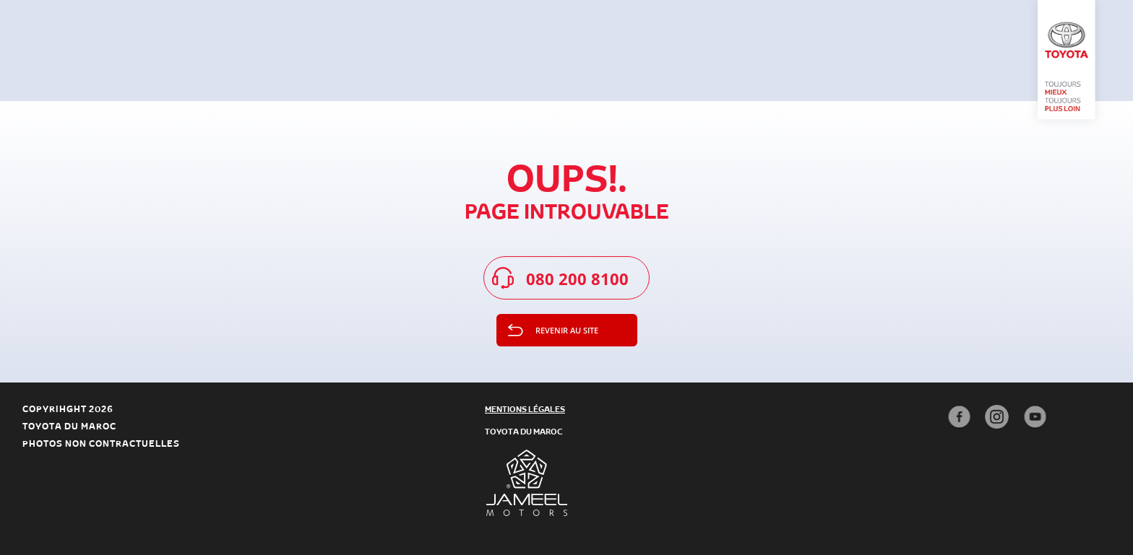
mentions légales (525, 408)
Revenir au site (566, 330)
